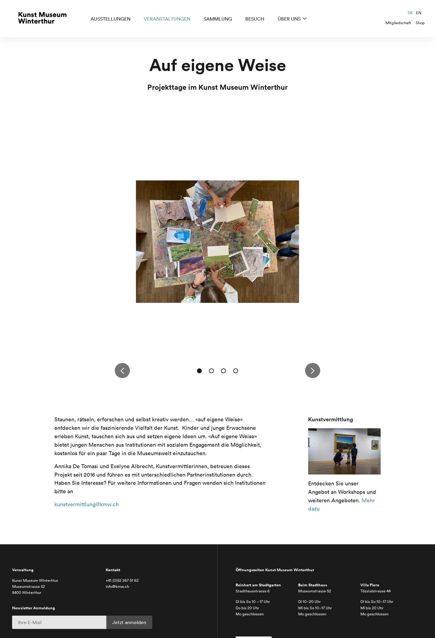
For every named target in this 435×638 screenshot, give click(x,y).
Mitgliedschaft (398, 22)
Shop (420, 22)
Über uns (289, 19)
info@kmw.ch (117, 586)
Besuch (254, 19)
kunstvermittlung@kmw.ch (86, 504)
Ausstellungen (110, 19)
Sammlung (218, 19)
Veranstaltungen (167, 19)
